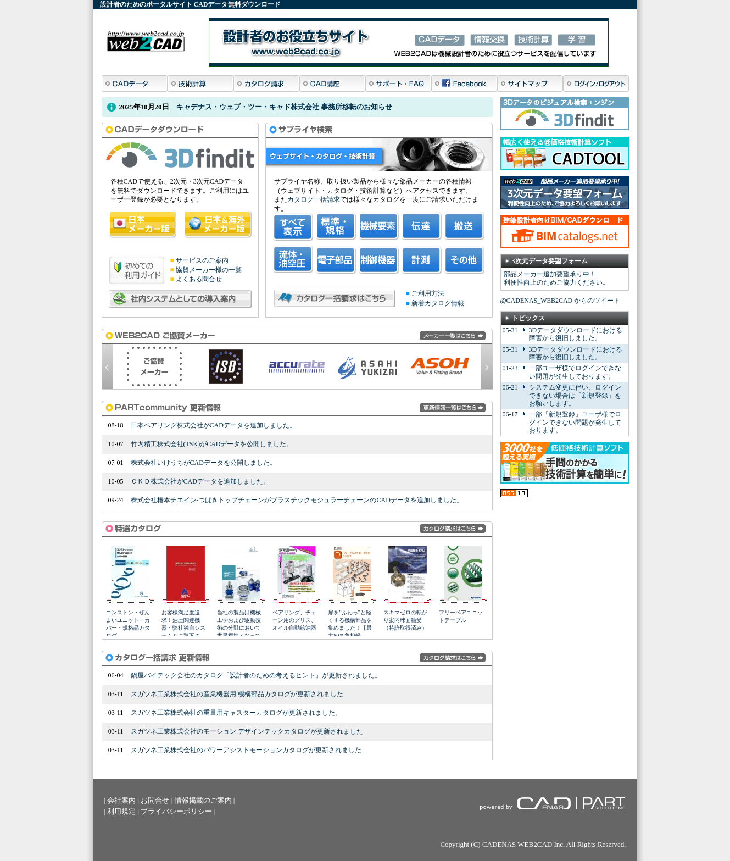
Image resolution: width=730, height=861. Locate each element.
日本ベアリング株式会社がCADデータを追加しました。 (213, 425)
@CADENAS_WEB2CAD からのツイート (560, 300)
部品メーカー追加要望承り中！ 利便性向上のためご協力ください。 (556, 278)
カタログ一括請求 (313, 199)
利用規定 (121, 811)
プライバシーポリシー (176, 811)
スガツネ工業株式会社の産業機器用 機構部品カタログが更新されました (237, 694)
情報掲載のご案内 (203, 800)
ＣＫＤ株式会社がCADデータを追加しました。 (200, 481)
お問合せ (155, 800)
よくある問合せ (199, 279)
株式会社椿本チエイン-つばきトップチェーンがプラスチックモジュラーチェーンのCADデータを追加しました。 (297, 500)
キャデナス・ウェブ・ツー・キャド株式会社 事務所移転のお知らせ (284, 107)
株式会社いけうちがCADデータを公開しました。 (203, 462)
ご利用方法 (427, 293)
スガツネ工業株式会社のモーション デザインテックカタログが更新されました (247, 731)
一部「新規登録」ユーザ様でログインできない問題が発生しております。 (575, 422)
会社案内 (121, 800)
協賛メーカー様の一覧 (209, 270)
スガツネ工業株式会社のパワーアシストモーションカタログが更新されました (246, 750)
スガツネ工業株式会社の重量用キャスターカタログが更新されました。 (236, 712)
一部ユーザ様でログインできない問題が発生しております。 (575, 372)
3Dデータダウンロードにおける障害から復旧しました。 (576, 334)
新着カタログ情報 (437, 303)
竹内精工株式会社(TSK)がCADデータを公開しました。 (212, 444)
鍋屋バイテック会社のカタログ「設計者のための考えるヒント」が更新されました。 (256, 675)
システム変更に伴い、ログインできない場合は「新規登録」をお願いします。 (575, 395)
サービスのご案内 (202, 260)
